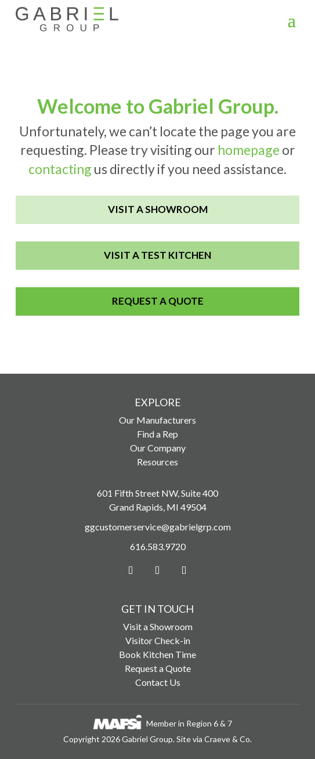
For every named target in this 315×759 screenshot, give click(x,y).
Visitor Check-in (157, 640)
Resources (157, 461)
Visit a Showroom (158, 209)
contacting (60, 169)
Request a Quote (158, 301)
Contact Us (157, 682)
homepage (249, 150)
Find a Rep (157, 433)
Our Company (158, 447)
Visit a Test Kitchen (157, 255)
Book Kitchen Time (157, 654)
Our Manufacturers (157, 419)
